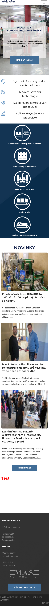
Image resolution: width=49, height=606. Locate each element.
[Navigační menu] (44, 3)
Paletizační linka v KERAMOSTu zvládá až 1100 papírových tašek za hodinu (23, 297)
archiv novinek (24, 468)
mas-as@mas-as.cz (10, 556)
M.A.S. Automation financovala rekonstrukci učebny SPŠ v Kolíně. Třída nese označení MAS (24, 368)
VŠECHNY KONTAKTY (24, 587)
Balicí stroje (24, 212)
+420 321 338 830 (9, 553)
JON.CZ (45, 603)
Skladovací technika (24, 189)
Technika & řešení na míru (24, 235)
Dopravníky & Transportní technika (24, 143)
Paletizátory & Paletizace (24, 166)
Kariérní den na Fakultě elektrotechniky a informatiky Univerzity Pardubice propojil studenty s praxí (21, 436)
